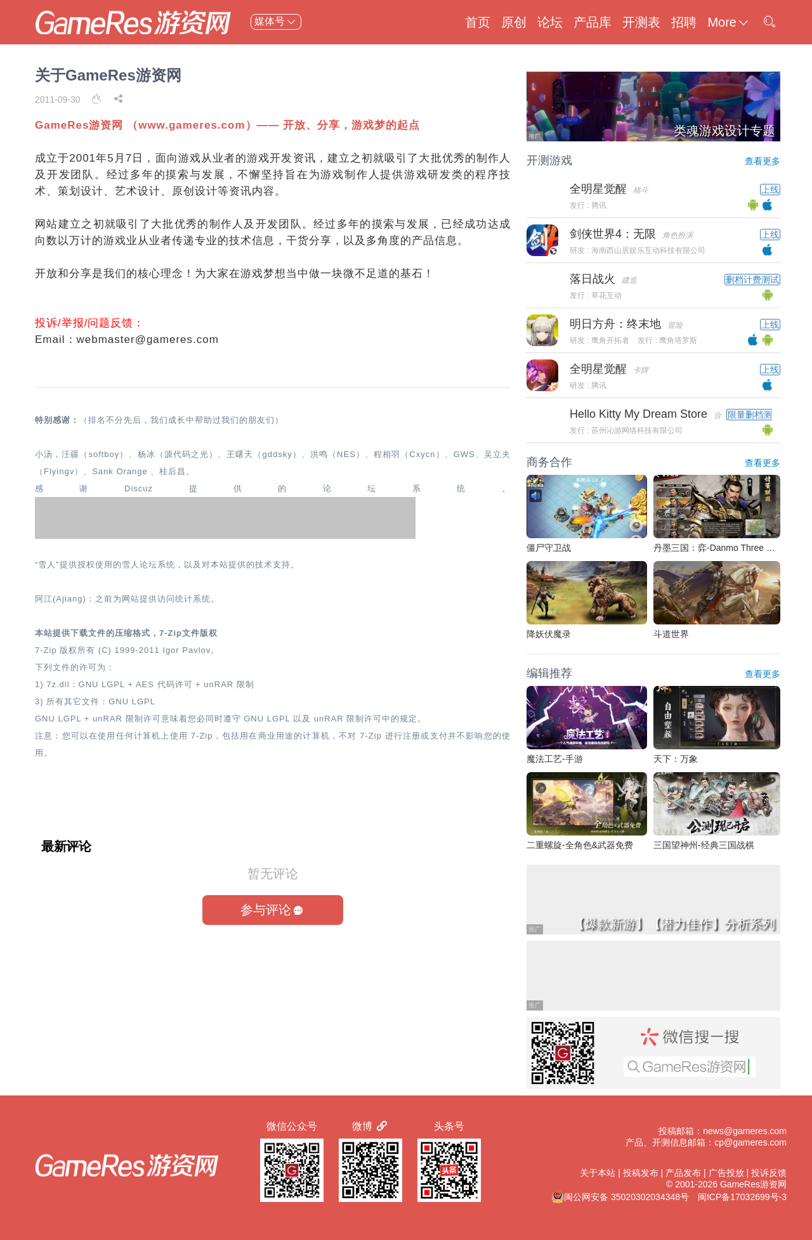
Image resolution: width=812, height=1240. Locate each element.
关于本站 (597, 1173)
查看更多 (762, 161)
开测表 (641, 22)
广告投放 (726, 1173)
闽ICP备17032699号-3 (742, 1197)
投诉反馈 (769, 1173)
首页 (477, 22)
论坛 (550, 22)
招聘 (684, 22)
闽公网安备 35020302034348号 (620, 1197)
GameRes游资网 (753, 1184)
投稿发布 (640, 1173)
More (728, 22)
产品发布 (683, 1173)
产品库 (592, 22)
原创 (514, 22)
